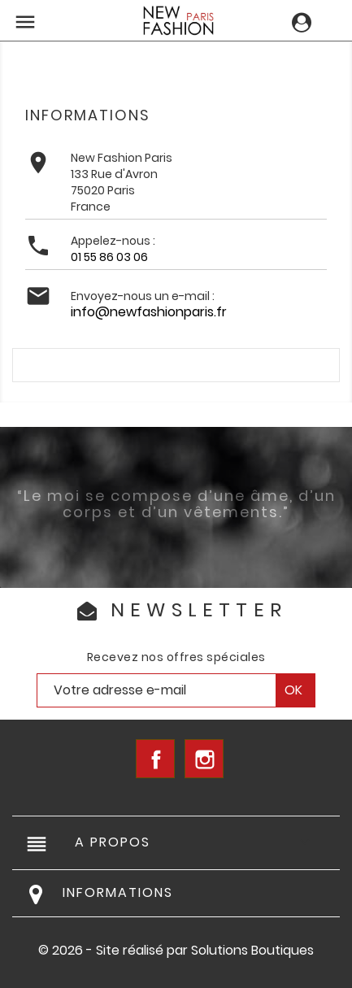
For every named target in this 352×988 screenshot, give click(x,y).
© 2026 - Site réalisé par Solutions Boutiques (176, 950)
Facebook (155, 758)
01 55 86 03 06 (109, 257)
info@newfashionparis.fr (149, 311)
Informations (118, 892)
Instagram (204, 758)
